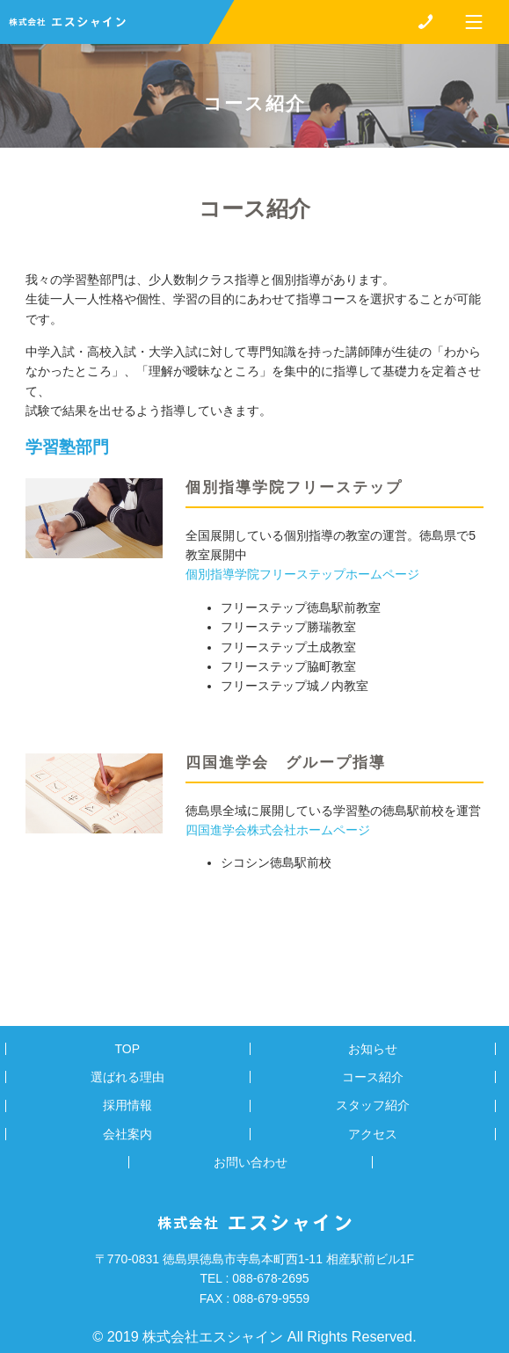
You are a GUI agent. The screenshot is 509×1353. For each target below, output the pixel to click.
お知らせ (372, 1049)
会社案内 (127, 1134)
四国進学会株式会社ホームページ (277, 830)
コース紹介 (373, 1077)
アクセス (372, 1134)
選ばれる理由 (127, 1077)
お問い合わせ (250, 1162)
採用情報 (127, 1105)
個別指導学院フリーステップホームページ (302, 574)
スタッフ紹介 (373, 1105)
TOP (127, 1049)
